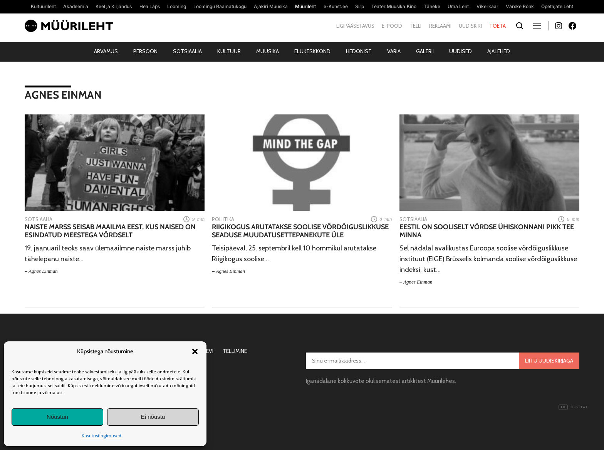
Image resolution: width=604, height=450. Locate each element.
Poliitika (223, 219)
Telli (415, 26)
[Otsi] (519, 26)
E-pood (392, 26)
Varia (394, 51)
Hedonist (359, 51)
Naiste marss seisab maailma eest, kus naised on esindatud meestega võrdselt (110, 231)
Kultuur (229, 51)
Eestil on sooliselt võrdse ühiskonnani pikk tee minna (486, 231)
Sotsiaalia (187, 51)
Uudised (460, 51)
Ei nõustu (153, 416)
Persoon (145, 51)
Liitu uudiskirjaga (549, 360)
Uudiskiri (470, 26)
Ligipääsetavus (355, 26)
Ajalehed (498, 51)
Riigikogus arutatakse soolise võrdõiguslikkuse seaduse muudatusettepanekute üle (300, 231)
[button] (195, 351)
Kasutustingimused (101, 435)
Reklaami (440, 26)
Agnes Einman (43, 271)
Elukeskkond (312, 51)
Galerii (425, 51)
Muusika (267, 51)
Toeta (497, 26)
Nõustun (57, 416)
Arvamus (106, 51)
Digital (574, 407)
